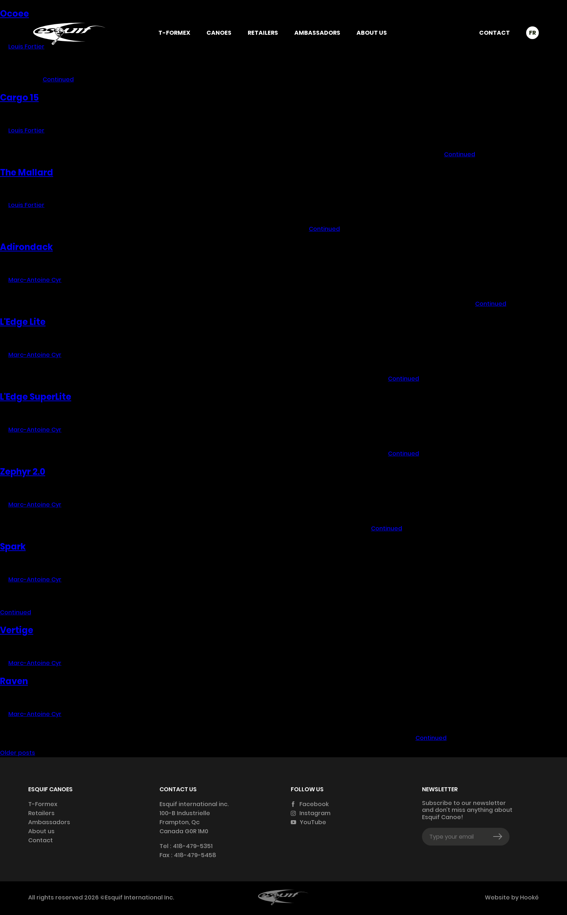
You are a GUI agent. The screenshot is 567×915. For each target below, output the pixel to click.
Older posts (17, 753)
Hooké (529, 897)
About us (372, 33)
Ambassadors (317, 33)
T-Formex (174, 33)
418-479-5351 (193, 846)
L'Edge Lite (23, 322)
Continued (58, 79)
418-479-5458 (195, 855)
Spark (13, 546)
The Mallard (26, 172)
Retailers (263, 33)
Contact (494, 33)
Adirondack (26, 247)
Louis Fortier (26, 130)
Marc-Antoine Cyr (34, 280)
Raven (14, 681)
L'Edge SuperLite (35, 397)
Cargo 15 (19, 97)
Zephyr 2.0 (22, 472)
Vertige (16, 630)
